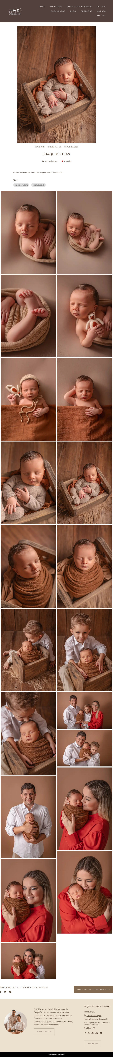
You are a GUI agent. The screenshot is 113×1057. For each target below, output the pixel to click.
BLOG (73, 11)
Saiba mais (44, 1031)
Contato (92, 1043)
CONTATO (101, 16)
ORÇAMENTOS (58, 11)
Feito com (56, 1054)
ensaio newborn (21, 185)
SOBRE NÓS (56, 7)
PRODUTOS (86, 11)
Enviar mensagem (94, 1016)
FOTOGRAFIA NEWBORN (79, 7)
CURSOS (101, 11)
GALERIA (101, 7)
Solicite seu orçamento (93, 989)
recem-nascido (39, 185)
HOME (42, 7)
